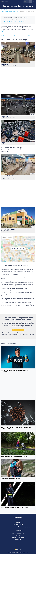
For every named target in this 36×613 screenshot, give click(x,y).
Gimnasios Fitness (5, 10)
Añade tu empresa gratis (18, 524)
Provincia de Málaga (15, 10)
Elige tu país (18, 549)
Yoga (24, 21)
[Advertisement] (18, 80)
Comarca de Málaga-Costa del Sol (10, 11)
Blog (18, 526)
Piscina (12, 21)
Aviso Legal (18, 535)
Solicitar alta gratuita (18, 330)
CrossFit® (22, 20)
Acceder (18, 522)
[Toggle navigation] (33, 1)
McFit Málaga (4, 64)
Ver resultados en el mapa (18, 248)
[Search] (26, 1)
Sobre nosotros (18, 520)
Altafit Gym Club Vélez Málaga (8, 229)
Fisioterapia (28, 20)
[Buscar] (30, 1)
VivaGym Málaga (5, 116)
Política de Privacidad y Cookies (18, 537)
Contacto (18, 543)
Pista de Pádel (18, 21)
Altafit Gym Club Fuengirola (7, 175)
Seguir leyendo (4, 31)
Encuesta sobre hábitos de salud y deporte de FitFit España (18, 527)
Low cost (4, 21)
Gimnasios (28, 17)
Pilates (8, 21)
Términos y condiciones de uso (18, 533)
